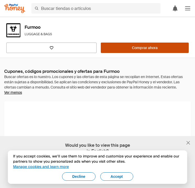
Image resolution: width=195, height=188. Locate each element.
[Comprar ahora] (145, 48)
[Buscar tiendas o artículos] (95, 8)
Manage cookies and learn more (41, 166)
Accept (116, 176)
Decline (78, 176)
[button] (188, 8)
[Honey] (14, 8)
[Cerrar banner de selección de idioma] (188, 143)
